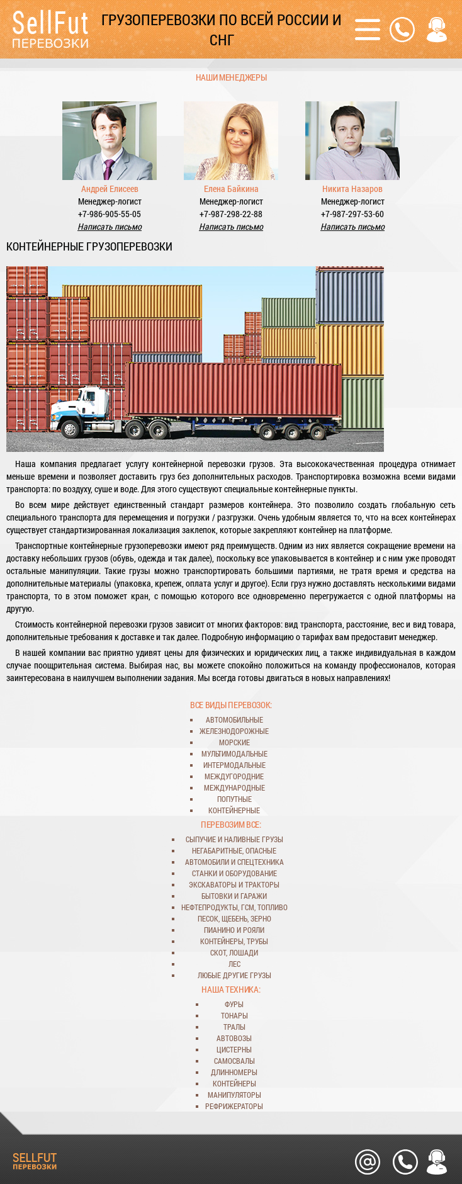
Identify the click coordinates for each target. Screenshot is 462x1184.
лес (234, 964)
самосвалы (234, 1061)
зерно (261, 918)
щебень (234, 918)
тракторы (262, 884)
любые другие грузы (234, 975)
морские (234, 742)
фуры (234, 1004)
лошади (243, 952)
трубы (257, 941)
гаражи (253, 896)
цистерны (234, 1049)
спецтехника (260, 862)
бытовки (216, 896)
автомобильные (234, 719)
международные (234, 787)
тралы (234, 1027)
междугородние (234, 776)
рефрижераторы (234, 1106)
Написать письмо (109, 226)
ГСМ (247, 907)
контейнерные (234, 810)
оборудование (251, 873)
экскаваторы (213, 884)
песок (208, 918)
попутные (234, 799)
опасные (260, 850)
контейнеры (222, 941)
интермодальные (234, 765)
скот (218, 952)
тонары (234, 1015)
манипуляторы (234, 1095)
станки (204, 873)
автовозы (234, 1038)
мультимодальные (234, 753)
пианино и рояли (234, 930)
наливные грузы (253, 839)
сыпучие (201, 839)
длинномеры (234, 1072)
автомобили (207, 862)
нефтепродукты (209, 907)
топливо (272, 907)
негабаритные (217, 850)
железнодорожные (234, 731)
